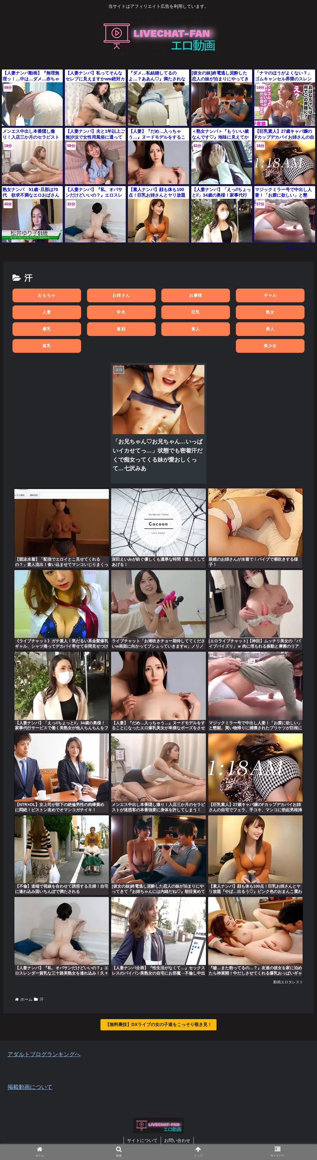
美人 (270, 329)
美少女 (270, 345)
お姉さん (121, 295)
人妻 (46, 312)
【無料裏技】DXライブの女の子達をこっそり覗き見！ (158, 1024)
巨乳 (195, 312)
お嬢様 (195, 295)
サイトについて (142, 1140)
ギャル (270, 295)
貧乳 (46, 345)
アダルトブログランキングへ (43, 1054)
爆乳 (46, 329)
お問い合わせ (177, 1140)
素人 (195, 329)
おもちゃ (47, 295)
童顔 (121, 329)
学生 (121, 312)
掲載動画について (29, 1087)
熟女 (270, 312)
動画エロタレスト (301, 248)
